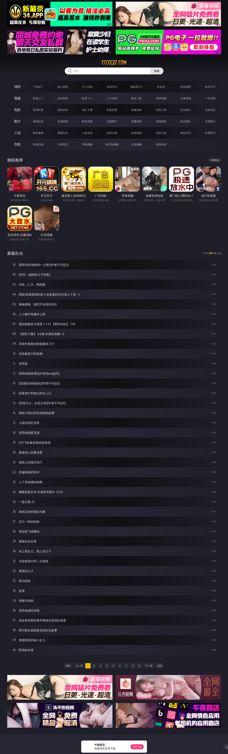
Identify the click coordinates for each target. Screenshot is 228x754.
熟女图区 (185, 121)
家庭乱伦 (63, 133)
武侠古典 (112, 133)
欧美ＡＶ (87, 98)
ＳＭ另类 (210, 98)
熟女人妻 (136, 98)
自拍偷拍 (63, 98)
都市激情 (38, 133)
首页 (68, 665)
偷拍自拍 (63, 110)
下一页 (148, 665)
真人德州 (63, 87)
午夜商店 (63, 144)
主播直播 (185, 98)
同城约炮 (38, 144)
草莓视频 (87, 144)
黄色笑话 (185, 133)
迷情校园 (136, 133)
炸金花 (161, 87)
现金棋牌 (185, 87)
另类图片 (210, 121)
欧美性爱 (112, 110)
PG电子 (38, 87)
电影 (17, 110)
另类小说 (161, 133)
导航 (17, 144)
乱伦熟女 (185, 110)
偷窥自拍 (38, 121)
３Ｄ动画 (112, 98)
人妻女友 (87, 133)
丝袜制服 (161, 98)
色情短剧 (161, 144)
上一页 (79, 665)
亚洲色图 (63, 121)
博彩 (17, 86)
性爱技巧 (210, 133)
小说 (17, 133)
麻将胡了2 (137, 87)
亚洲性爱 (38, 110)
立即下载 (137, 746)
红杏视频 (136, 144)
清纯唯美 (161, 121)
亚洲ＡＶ (38, 98)
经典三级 (161, 110)
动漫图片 (112, 121)
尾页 (159, 665)
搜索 (156, 71)
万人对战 (87, 87)
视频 (17, 98)
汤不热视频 (112, 144)
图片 (17, 121)
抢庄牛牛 (210, 87)
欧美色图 (87, 121)
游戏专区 (112, 87)
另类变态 (210, 110)
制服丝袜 (136, 110)
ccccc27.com (114, 62)
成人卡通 (87, 110)
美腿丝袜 (136, 121)
